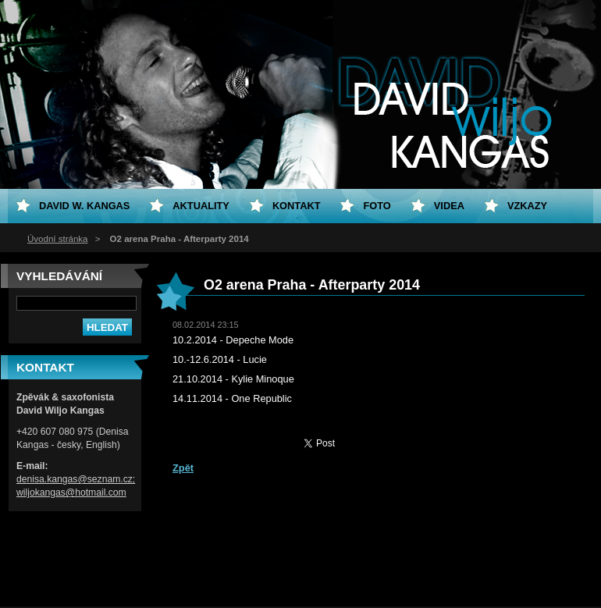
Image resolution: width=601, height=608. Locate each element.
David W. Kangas (84, 206)
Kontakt (296, 206)
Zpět (183, 468)
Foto (376, 206)
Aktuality (200, 206)
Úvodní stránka (57, 239)
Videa (449, 206)
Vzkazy (527, 206)
